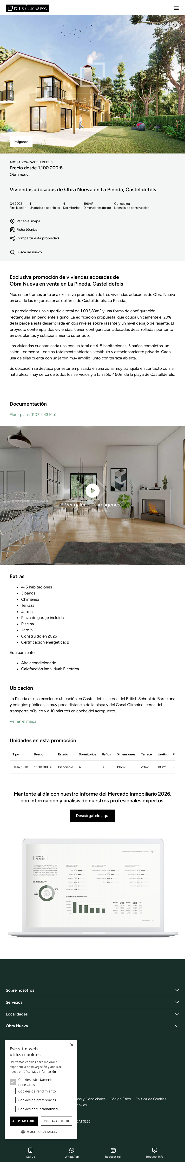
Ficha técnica (24, 230)
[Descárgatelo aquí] (92, 888)
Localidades (17, 1014)
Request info (154, 1152)
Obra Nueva (17, 1025)
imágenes (21, 142)
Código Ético (122, 1099)
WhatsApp (72, 1152)
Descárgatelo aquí (92, 815)
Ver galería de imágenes (92, 495)
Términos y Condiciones (87, 1099)
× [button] (71, 1045)
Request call (113, 1152)
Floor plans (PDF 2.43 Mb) (33, 414)
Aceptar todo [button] (23, 1121)
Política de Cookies (153, 1099)
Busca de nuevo (26, 252)
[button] (41, 1132)
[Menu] (176, 8)
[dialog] (41, 1089)
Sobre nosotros (20, 990)
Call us (30, 1152)
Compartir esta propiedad (34, 238)
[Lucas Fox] (27, 8)
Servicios (14, 1002)
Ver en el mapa (25, 221)
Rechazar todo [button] (56, 1121)
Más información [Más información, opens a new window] (44, 1072)
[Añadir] (175, 25)
